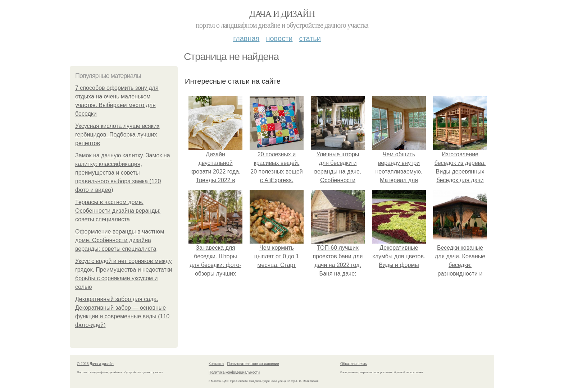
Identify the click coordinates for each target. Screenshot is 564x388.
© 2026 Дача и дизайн (95, 364)
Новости (279, 38)
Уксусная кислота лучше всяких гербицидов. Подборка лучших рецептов (117, 134)
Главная (246, 38)
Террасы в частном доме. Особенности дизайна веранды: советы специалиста (117, 210)
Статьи (309, 38)
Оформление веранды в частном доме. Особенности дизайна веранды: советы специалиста (119, 240)
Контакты (216, 364)
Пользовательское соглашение (253, 364)
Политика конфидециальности (234, 372)
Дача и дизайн (282, 14)
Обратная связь (353, 364)
